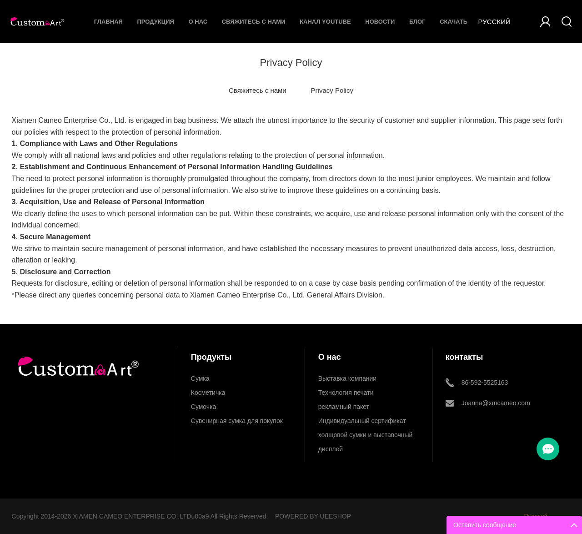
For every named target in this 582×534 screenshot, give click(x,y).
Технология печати (346, 392)
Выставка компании (347, 378)
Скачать (453, 21)
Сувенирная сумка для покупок (237, 420)
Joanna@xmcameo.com (496, 403)
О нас (198, 21)
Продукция (155, 21)
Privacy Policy (332, 90)
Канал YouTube (325, 21)
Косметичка (208, 392)
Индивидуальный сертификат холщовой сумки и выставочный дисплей (365, 422)
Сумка (200, 378)
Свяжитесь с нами (254, 21)
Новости (380, 21)
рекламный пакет (343, 406)
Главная (108, 21)
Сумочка (203, 406)
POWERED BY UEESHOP (313, 516)
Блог (417, 21)
